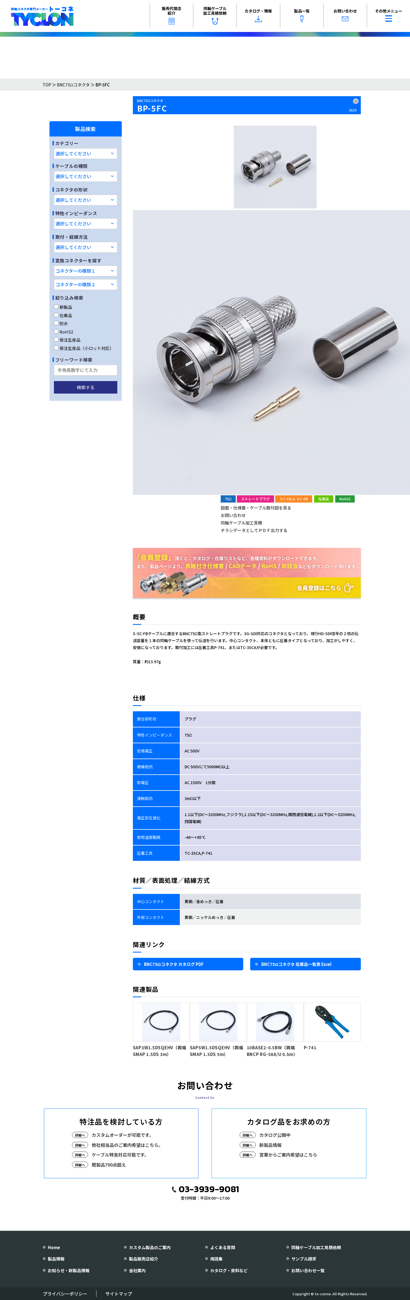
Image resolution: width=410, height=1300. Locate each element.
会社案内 (137, 1270)
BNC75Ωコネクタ (73, 85)
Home (54, 1247)
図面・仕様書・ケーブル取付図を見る (256, 508)
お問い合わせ (345, 15)
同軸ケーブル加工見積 (241, 523)
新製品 (63, 307)
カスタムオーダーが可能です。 (122, 1135)
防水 (61, 323)
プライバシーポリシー (65, 1293)
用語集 (216, 1259)
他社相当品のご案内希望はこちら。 (127, 1145)
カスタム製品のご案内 (150, 1247)
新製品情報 (270, 1145)
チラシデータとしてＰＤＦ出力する (254, 530)
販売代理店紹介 (171, 15)
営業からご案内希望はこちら (288, 1154)
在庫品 (63, 315)
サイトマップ (118, 1293)
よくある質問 (222, 1247)
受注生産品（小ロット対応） (84, 348)
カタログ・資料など (229, 1270)
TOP (47, 85)
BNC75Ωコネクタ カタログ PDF (174, 964)
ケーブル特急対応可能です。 (120, 1154)
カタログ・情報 (258, 15)
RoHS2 (63, 332)
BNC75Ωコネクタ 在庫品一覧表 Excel (296, 964)
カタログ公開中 (274, 1135)
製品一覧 (302, 15)
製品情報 (56, 1259)
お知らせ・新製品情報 (69, 1270)
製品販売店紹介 (143, 1259)
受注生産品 (67, 340)
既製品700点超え (109, 1164)
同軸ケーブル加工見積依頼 (215, 15)
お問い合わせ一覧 (308, 1270)
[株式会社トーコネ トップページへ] (42, 16)
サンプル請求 (303, 1259)
